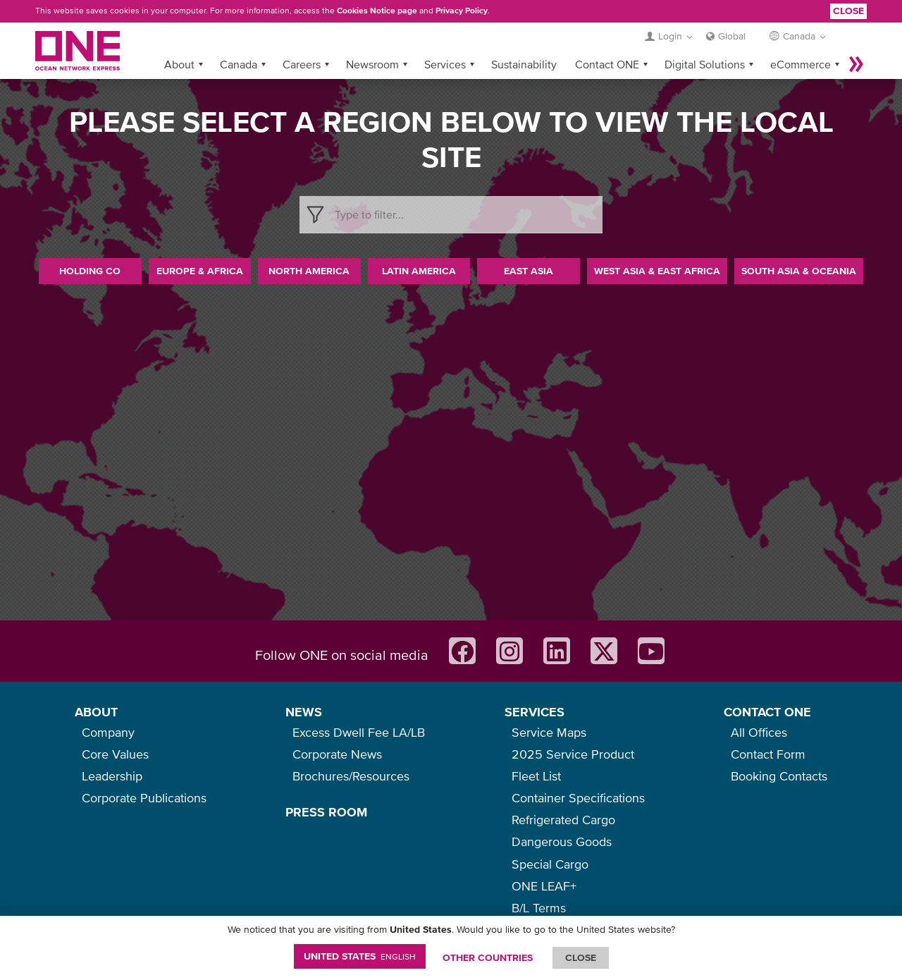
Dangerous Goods (562, 841)
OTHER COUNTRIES (488, 957)
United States (360, 956)
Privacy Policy (461, 11)
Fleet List (536, 775)
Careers (302, 64)
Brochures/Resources (350, 775)
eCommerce (800, 64)
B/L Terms (539, 907)
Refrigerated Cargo (563, 819)
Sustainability (524, 64)
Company (108, 732)
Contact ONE (607, 64)
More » (856, 64)
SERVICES (534, 711)
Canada (238, 64)
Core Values (115, 754)
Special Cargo (550, 864)
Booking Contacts (779, 775)
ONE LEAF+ (544, 885)
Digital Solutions (705, 64)
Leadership (112, 775)
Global (732, 36)
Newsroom (372, 64)
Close (848, 10)
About (179, 64)
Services (445, 64)
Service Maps (549, 732)
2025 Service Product (573, 754)
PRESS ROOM (326, 811)
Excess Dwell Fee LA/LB (358, 732)
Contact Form (768, 754)
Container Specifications (578, 797)
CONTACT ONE (767, 711)
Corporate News (337, 754)
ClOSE (580, 957)
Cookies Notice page (377, 11)
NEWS (303, 711)
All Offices (759, 732)
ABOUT (96, 711)
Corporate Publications (144, 797)
